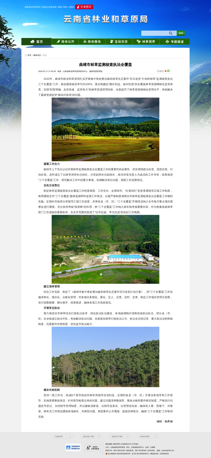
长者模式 (85, 6)
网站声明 (116, 444)
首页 (29, 55)
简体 (65, 7)
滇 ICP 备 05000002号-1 (140, 454)
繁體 (60, 7)
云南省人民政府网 (48, 7)
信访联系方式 (126, 444)
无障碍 (71, 7)
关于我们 (135, 444)
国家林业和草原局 (32, 7)
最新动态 (37, 55)
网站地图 (108, 444)
